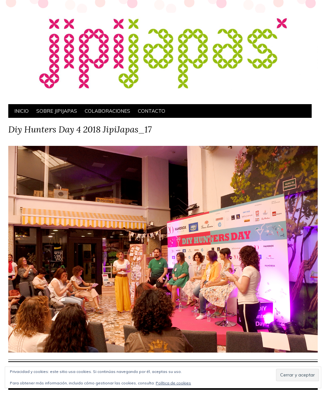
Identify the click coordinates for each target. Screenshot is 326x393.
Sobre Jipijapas (56, 111)
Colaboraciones (107, 111)
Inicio (21, 111)
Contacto (151, 111)
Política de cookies (173, 383)
